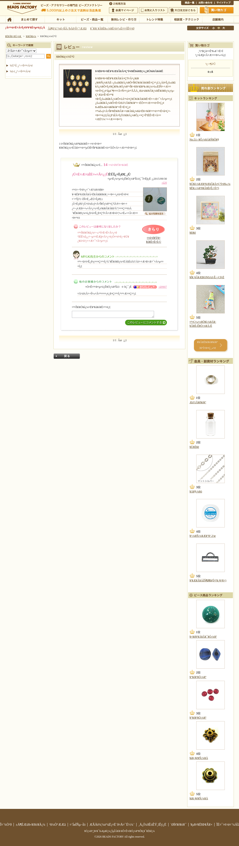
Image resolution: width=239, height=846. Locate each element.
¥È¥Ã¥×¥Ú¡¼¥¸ (13, 36)
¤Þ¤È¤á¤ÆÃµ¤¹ (28, 19)
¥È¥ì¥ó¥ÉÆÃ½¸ (154, 19)
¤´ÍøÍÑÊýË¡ (118, 3)
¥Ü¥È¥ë (194, 447)
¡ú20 (164, 182)
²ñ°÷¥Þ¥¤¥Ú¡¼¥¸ (123, 10)
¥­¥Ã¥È (60, 19)
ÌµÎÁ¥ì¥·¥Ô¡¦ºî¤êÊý (123, 19)
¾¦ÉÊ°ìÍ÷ (188, 3)
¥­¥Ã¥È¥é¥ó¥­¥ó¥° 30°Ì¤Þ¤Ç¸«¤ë (207, 345)
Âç (223, 28)
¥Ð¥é (193, 232)
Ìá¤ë (66, 356)
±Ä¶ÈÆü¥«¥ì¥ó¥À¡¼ (30, 824)
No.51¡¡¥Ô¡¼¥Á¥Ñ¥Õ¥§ (204, 139)
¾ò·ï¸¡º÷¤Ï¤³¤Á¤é (20, 71)
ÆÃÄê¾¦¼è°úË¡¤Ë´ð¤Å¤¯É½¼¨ (111, 824)
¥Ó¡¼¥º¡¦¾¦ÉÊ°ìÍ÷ (91, 19)
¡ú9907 (162, 286)
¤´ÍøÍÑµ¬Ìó (78, 824)
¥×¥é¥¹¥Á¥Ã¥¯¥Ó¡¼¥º (203, 636)
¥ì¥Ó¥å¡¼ (31, 36)
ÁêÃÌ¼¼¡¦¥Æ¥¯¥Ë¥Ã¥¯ (186, 19)
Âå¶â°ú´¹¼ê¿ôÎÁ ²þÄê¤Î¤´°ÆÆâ (67, 28)
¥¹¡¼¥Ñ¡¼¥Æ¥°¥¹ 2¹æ (203, 535)
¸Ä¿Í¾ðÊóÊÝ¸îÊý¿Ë (152, 824)
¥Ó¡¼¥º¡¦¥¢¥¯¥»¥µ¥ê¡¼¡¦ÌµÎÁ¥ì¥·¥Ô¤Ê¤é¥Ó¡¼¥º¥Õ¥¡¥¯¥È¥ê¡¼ (119, 831)
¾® (214, 28)
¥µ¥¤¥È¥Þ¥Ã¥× (224, 3)
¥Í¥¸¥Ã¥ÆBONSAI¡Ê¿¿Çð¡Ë (207, 277)
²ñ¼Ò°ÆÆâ (57, 824)
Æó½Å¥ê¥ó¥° (198, 402)
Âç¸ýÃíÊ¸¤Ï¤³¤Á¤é (183, 10)
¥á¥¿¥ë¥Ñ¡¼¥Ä (199, 758)
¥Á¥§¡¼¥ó (196, 491)
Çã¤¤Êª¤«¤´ (217, 10)
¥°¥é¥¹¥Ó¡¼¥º (198, 677)
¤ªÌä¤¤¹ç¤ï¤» (205, 3)
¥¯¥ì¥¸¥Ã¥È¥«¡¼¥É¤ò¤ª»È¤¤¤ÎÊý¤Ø (112, 28)
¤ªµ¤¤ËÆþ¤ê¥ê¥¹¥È (153, 10)
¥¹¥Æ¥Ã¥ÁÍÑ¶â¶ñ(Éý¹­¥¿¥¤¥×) (208, 580)
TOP (9, 19)
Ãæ (219, 28)
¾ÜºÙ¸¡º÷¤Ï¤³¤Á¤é (21, 65)
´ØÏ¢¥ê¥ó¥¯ (178, 824)
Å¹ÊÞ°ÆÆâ (217, 19)
